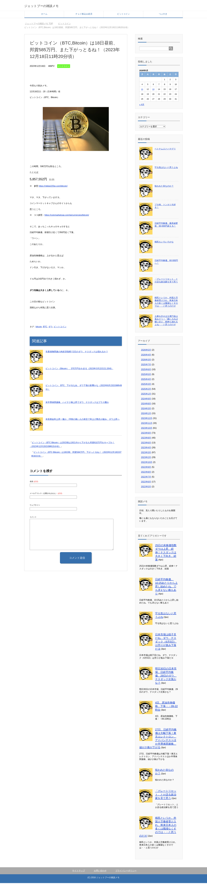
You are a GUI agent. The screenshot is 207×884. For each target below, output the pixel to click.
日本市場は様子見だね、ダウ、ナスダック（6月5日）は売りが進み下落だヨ (166, 642)
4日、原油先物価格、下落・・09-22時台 (166, 707)
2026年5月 (146, 351)
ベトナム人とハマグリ (165, 150)
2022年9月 (146, 468)
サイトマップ (78, 871)
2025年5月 (146, 375)
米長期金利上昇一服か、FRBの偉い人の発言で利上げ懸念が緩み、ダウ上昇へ (82, 420)
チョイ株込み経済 (83, 15)
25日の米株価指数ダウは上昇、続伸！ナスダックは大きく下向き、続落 (166, 553)
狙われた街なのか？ (164, 187)
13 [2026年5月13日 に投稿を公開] (153, 90)
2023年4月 (146, 448)
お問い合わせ (100, 871)
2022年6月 (146, 483)
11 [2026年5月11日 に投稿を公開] (142, 90)
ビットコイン (123, 15)
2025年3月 (146, 385)
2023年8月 (146, 439)
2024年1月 (146, 414)
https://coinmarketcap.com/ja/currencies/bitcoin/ (66, 216)
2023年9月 (146, 434)
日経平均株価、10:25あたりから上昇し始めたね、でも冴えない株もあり (166, 587)
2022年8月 (146, 473)
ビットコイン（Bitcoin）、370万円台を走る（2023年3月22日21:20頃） (79, 369)
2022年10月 (146, 463)
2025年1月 (146, 395)
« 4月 (141, 105)
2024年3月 (146, 409)
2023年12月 (146, 419)
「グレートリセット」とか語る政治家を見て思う (165, 795)
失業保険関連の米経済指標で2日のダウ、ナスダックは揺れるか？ (77, 352)
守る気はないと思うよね (166, 168)
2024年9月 (146, 400)
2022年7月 (146, 478)
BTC (45, 327)
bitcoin (39, 327)
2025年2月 (146, 390)
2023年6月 (146, 443)
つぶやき (163, 15)
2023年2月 (146, 458)
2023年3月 (146, 453)
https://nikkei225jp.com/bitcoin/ (53, 187)
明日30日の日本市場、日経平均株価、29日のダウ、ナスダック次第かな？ (166, 676)
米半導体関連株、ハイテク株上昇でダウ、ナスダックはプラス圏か (77, 403)
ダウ (50, 327)
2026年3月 (146, 360)
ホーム (44, 15)
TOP (39, 24)
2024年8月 (146, 404)
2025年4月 (146, 380)
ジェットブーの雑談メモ (51, 5)
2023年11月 (146, 424)
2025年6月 (146, 370)
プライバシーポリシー (126, 871)
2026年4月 (146, 356)
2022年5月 (146, 487)
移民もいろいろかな (164, 243)
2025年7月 (146, 365)
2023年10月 (146, 429)
